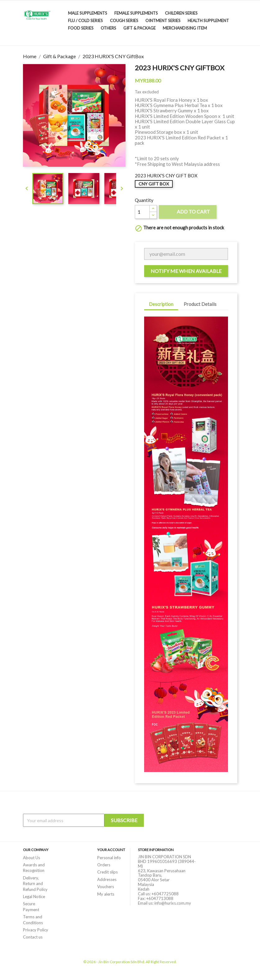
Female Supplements (136, 13)
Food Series (81, 28)
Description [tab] (161, 304)
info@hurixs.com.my (172, 903)
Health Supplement (208, 20)
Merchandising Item (185, 28)
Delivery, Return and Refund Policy (35, 883)
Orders (103, 864)
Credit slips (107, 871)
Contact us (33, 936)
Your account (111, 850)
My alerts (105, 894)
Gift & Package (139, 28)
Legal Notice (34, 896)
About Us (31, 857)
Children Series (181, 13)
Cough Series (124, 20)
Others (108, 28)
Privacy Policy (35, 929)
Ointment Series (162, 20)
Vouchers (105, 886)
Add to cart (187, 212)
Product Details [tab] (200, 304)
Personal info (109, 857)
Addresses (106, 879)
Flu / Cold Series (85, 20)
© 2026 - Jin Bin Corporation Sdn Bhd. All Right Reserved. (130, 961)
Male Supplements (87, 13)
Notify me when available (186, 271)
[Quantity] (142, 212)
